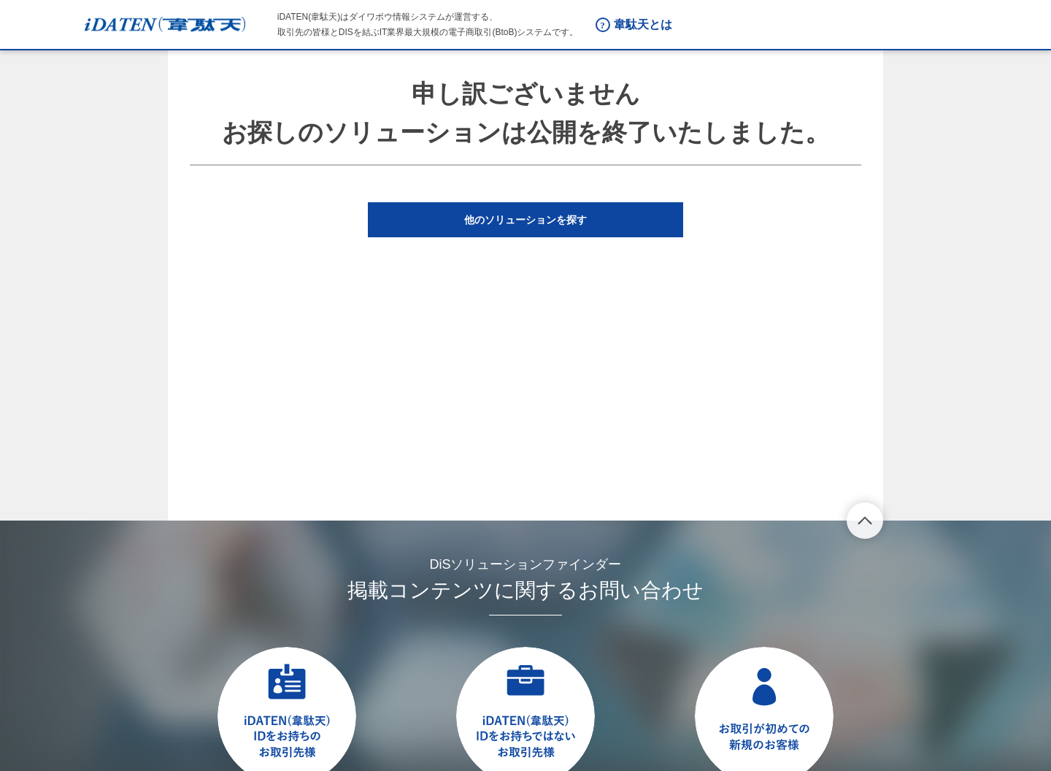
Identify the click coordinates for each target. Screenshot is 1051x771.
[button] (525, 219)
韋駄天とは (643, 24)
